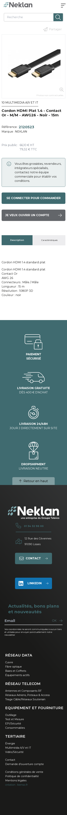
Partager (52, 29)
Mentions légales (15, 780)
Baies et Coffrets (15, 670)
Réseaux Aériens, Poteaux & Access (27, 695)
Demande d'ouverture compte (24, 764)
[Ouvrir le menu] (63, 6)
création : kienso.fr (16, 784)
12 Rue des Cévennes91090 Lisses (37, 541)
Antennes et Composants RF (23, 690)
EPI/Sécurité (13, 723)
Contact (10, 759)
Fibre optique (13, 666)
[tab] (17, 240)
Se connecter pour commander (33, 198)
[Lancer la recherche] (58, 17)
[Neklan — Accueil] (18, 4)
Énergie (10, 743)
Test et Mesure (14, 719)
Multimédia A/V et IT (18, 747)
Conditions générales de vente (24, 772)
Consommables (15, 727)
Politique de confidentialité (22, 776)
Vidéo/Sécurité (14, 752)
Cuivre (9, 662)
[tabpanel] (33, 280)
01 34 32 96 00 (34, 526)
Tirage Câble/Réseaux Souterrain (25, 699)
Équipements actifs (17, 675)
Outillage (10, 715)
